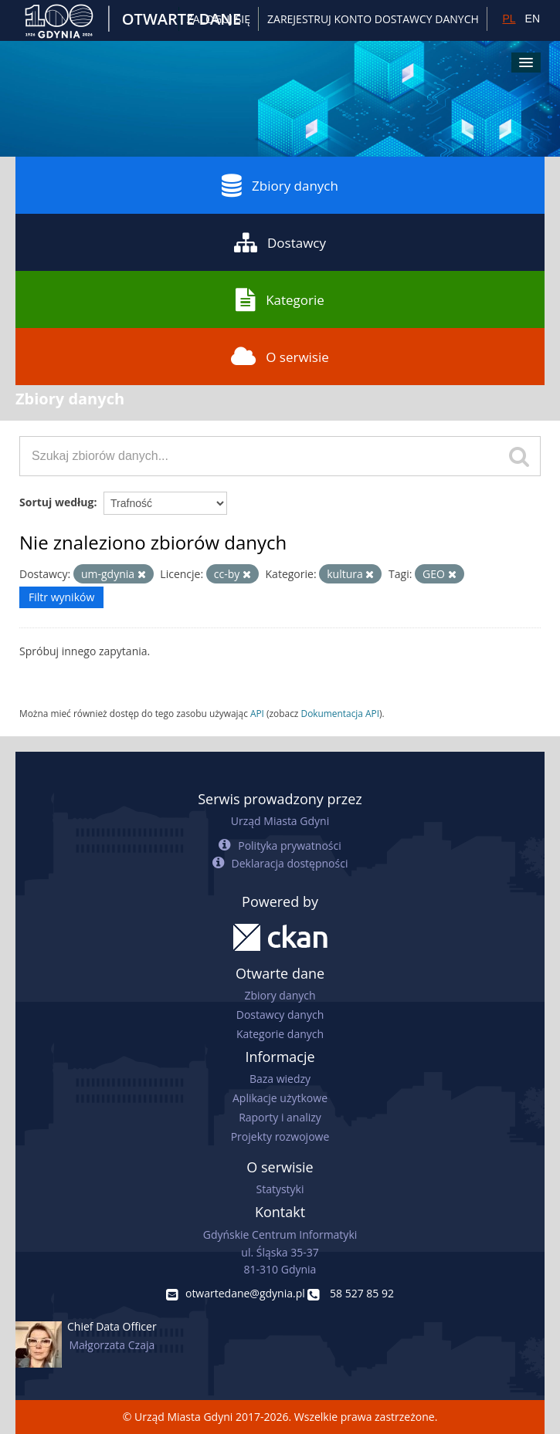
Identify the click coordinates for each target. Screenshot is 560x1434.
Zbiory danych (280, 185)
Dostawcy (280, 242)
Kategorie (280, 299)
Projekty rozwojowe (280, 1136)
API (257, 713)
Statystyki (280, 1189)
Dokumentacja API (340, 713)
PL (508, 18)
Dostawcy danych (280, 1014)
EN (532, 18)
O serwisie (280, 356)
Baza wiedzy (280, 1078)
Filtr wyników (61, 597)
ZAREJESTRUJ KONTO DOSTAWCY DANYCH (373, 19)
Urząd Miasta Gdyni (280, 820)
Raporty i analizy (280, 1117)
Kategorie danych (280, 1033)
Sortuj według (56, 502)
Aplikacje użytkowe (280, 1098)
